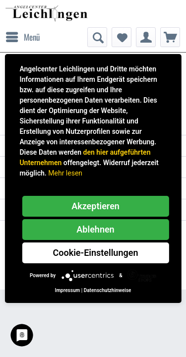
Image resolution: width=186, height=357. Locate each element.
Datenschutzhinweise (107, 290)
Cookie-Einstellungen (95, 252)
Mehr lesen (65, 173)
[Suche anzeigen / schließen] (97, 37)
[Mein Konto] (146, 37)
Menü (23, 36)
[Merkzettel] (121, 37)
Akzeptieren (95, 206)
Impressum (67, 290)
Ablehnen (95, 229)
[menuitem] (22, 37)
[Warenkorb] (170, 37)
